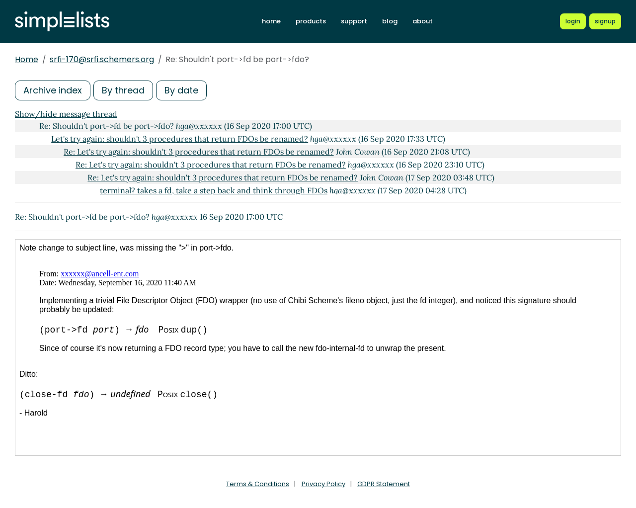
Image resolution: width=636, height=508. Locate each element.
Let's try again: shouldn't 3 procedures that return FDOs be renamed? (179, 139)
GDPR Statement (383, 484)
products (311, 21)
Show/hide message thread (66, 114)
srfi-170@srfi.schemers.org (102, 59)
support (354, 21)
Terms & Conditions (257, 484)
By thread (123, 90)
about (422, 21)
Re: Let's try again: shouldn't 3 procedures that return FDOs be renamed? (199, 152)
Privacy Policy (323, 484)
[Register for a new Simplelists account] (605, 21)
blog (390, 21)
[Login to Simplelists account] (573, 21)
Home (26, 59)
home (271, 21)
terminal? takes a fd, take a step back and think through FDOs (213, 190)
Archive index (52, 90)
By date (181, 90)
